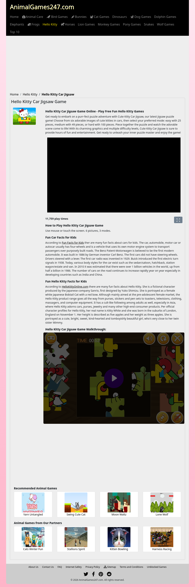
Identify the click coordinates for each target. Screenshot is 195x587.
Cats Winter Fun (33, 549)
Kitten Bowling (119, 549)
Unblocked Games (157, 567)
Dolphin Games (165, 17)
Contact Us (48, 567)
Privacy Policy (93, 567)
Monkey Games (109, 24)
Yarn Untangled (33, 514)
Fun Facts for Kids (73, 242)
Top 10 (14, 32)
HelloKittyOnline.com (75, 286)
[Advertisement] (97, 64)
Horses (67, 24)
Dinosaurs (119, 17)
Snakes (149, 24)
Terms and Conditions (131, 567)
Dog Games (140, 17)
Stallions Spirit (76, 549)
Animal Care (32, 17)
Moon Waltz (119, 514)
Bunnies (79, 17)
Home (14, 17)
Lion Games (86, 24)
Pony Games (132, 24)
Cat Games (99, 17)
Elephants (17, 24)
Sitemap (110, 567)
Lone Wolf (162, 514)
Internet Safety (74, 567)
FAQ (60, 567)
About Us (33, 567)
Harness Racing (162, 549)
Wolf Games (165, 24)
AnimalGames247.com (42, 7)
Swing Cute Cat (76, 514)
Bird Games (57, 17)
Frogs (33, 24)
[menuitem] (14, 17)
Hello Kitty (50, 24)
